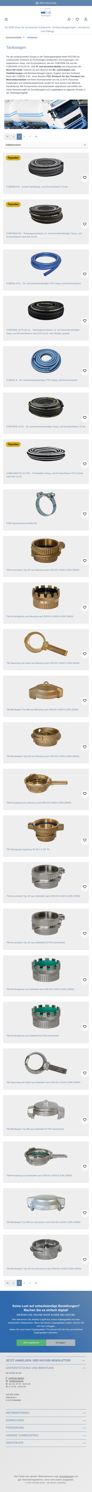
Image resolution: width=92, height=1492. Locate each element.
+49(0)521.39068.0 (16, 1378)
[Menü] (6, 20)
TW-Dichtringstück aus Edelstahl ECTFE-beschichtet (32, 1035)
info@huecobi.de (16, 1381)
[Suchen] (69, 20)
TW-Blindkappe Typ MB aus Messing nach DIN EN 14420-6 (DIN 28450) (42, 709)
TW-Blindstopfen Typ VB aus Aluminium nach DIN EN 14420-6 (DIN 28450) (43, 1268)
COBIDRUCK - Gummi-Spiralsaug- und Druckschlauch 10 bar (37, 187)
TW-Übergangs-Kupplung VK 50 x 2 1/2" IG (28, 849)
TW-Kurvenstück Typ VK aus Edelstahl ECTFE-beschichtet (35, 942)
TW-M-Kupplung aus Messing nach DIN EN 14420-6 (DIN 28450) (38, 802)
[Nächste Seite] (30, 137)
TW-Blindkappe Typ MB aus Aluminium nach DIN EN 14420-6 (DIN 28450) (43, 1222)
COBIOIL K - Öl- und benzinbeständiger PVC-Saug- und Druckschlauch (41, 380)
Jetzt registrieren (31, 1342)
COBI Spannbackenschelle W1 (21, 523)
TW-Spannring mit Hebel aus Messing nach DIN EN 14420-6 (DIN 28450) (43, 663)
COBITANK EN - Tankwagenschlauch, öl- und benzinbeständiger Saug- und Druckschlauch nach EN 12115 (43, 235)
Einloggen (60, 1342)
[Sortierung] (46, 145)
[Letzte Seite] (36, 137)
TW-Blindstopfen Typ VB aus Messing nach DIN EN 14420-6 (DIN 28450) (42, 756)
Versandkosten (66, 1476)
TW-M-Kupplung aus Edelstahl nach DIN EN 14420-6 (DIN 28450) (39, 1175)
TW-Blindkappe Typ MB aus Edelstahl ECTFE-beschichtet (35, 1129)
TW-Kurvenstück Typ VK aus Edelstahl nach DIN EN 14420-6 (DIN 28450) (43, 896)
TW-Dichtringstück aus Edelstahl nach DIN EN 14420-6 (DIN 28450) (40, 989)
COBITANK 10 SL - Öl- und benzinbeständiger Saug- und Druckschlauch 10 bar (46, 426)
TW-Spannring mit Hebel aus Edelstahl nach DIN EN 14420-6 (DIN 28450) (43, 1082)
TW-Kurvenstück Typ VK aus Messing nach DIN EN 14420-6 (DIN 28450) (42, 570)
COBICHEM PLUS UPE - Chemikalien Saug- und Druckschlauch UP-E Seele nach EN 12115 (44, 475)
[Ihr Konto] (85, 20)
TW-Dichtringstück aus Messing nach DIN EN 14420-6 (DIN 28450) (39, 616)
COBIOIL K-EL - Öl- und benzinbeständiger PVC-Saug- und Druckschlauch (43, 283)
